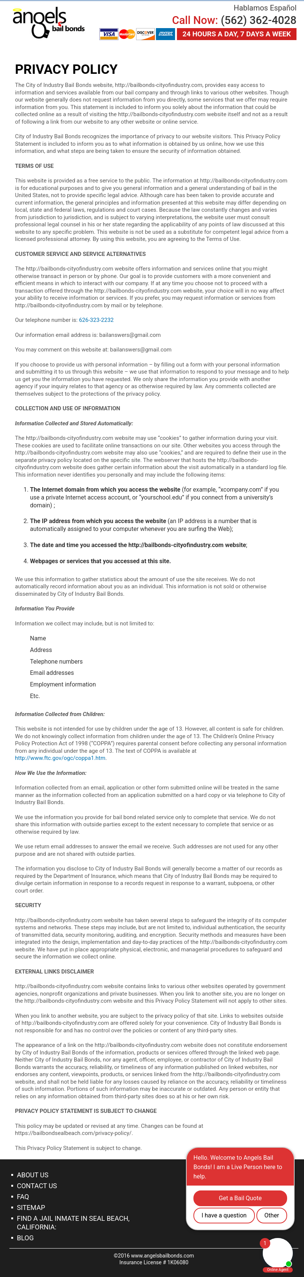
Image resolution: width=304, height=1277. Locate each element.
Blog (25, 1238)
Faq (23, 1197)
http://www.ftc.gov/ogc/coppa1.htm (60, 758)
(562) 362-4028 (259, 20)
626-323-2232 (96, 320)
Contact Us (37, 1186)
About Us (32, 1175)
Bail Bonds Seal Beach (48, 22)
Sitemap (31, 1207)
